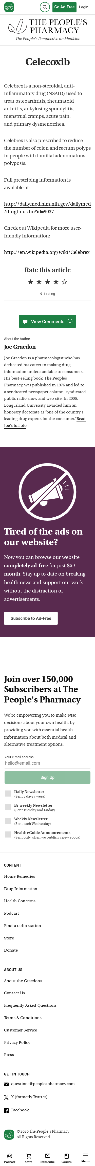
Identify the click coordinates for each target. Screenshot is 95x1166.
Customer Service (20, 1030)
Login (83, 7)
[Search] (45, 7)
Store (9, 938)
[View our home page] (9, 7)
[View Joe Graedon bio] (45, 347)
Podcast (11, 914)
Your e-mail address (19, 757)
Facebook (16, 1111)
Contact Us (14, 993)
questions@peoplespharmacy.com (39, 1085)
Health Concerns (19, 901)
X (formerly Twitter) (26, 1098)
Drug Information (20, 889)
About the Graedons (23, 981)
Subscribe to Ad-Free (31, 618)
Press (9, 1055)
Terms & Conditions (23, 1018)
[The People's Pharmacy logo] (47, 27)
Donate (11, 951)
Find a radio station (22, 926)
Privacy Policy (17, 1043)
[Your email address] (47, 764)
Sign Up (47, 777)
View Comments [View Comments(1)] (47, 321)
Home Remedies (19, 877)
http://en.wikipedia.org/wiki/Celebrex (46, 252)
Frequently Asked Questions (30, 1006)
